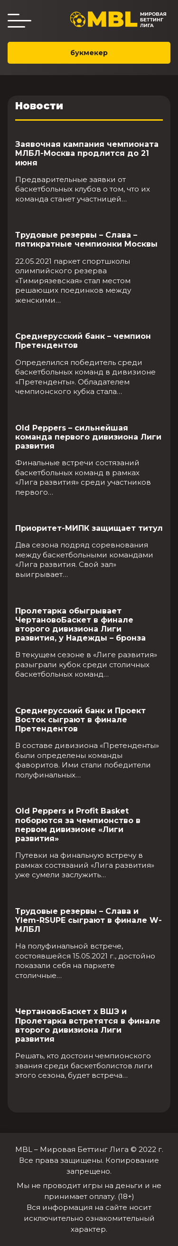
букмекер (89, 52)
